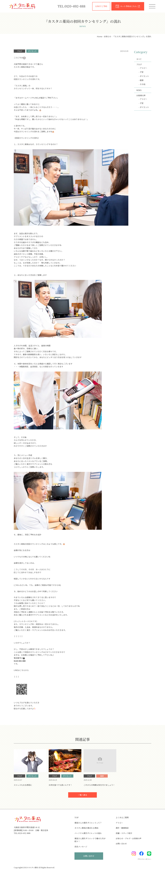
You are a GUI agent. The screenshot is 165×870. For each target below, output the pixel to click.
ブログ (139, 64)
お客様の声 (141, 95)
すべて (139, 59)
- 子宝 (141, 72)
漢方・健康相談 (122, 828)
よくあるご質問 (122, 818)
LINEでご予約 (101, 6)
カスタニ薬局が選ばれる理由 (86, 828)
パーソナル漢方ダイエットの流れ (88, 833)
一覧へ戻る (82, 795)
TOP (76, 818)
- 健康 (141, 80)
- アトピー (143, 68)
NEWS (139, 90)
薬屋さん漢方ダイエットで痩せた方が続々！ (90, 840)
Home (99, 36)
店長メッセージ (80, 846)
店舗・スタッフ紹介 (124, 833)
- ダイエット (144, 76)
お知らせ (107, 36)
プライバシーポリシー (144, 859)
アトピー (119, 823)
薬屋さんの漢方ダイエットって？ (88, 823)
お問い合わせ (121, 844)
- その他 (142, 84)
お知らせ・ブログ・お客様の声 (128, 838)
